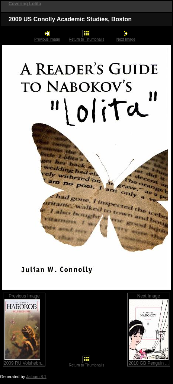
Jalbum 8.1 (36, 376)
